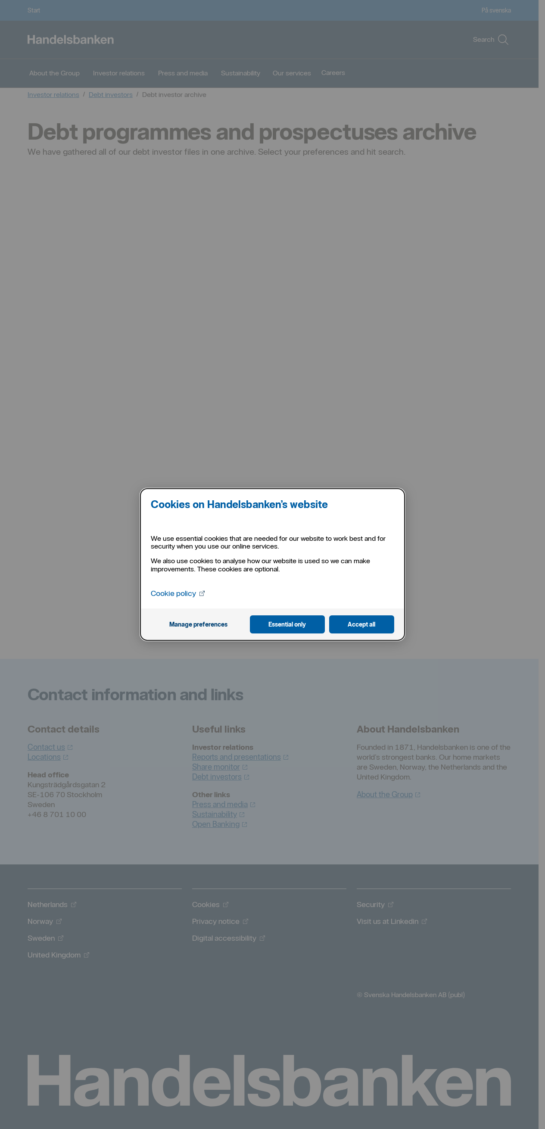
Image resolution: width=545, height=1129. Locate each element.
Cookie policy (178, 592)
